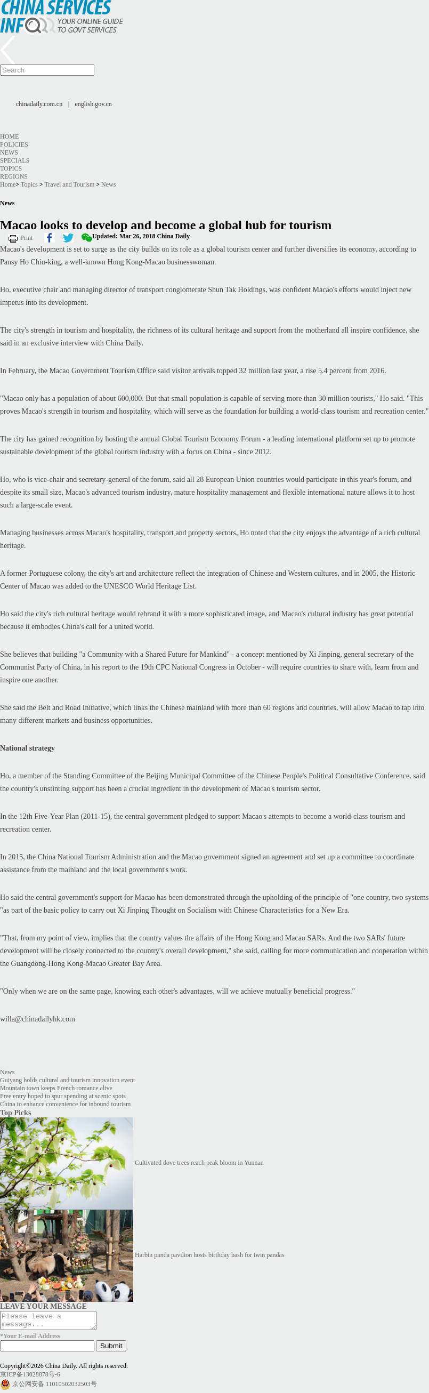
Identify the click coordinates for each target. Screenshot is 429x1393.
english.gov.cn (93, 104)
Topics (11, 168)
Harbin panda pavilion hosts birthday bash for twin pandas (210, 1255)
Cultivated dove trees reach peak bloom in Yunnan (199, 1162)
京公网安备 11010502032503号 (54, 1387)
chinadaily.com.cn (39, 104)
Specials (14, 160)
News (9, 152)
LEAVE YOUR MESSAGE (43, 1306)
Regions (14, 176)
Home (9, 136)
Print (26, 237)
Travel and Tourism (69, 184)
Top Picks (15, 1112)
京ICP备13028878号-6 (30, 1377)
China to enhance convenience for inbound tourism (65, 1104)
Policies (14, 144)
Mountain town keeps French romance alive (56, 1088)
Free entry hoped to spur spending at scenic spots (63, 1096)
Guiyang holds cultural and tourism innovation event (67, 1080)
